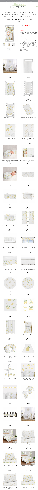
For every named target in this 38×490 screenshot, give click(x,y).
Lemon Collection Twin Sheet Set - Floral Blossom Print (10, 488)
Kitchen (21, 16)
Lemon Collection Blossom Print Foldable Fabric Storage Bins (28, 182)
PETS (16, 16)
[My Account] (35, 6)
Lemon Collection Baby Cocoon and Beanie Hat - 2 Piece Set (10, 161)
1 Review (19, 21)
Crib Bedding (15, 12)
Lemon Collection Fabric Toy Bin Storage (10, 225)
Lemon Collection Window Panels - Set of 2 (28, 225)
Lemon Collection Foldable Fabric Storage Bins (10, 204)
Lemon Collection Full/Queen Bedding (10, 443)
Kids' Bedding (31, 12)
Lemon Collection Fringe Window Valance (10, 247)
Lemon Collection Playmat (28, 291)
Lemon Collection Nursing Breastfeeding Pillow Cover (10, 357)
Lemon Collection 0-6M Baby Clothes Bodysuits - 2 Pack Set (28, 401)
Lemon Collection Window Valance (28, 247)
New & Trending (7, 12)
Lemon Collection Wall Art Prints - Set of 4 (28, 312)
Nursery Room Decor (6, 14)
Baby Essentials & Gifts (25, 14)
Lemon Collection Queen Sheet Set (10, 465)
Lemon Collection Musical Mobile (10, 378)
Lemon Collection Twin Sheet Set (28, 487)
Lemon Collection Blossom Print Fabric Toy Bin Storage (28, 204)
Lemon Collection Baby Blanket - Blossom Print (28, 139)
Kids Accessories (15, 14)
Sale (33, 16)
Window (11, 16)
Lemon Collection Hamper (28, 334)
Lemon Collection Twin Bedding (28, 465)
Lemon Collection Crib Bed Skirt (10, 269)
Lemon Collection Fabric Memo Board (10, 312)
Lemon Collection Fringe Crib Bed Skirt (28, 269)
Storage (5, 16)
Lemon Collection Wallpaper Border (10, 400)
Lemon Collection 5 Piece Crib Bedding (28, 421)
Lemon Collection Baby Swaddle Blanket (10, 182)
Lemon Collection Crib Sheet (10, 95)
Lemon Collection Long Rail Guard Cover (10, 421)
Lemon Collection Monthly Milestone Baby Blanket (28, 161)
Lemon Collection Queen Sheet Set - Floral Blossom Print (28, 444)
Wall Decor (34, 14)
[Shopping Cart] (37, 6)
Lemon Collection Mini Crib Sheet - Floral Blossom (28, 96)
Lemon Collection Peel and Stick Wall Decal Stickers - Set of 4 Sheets (28, 379)
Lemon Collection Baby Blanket (10, 138)
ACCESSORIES (27, 16)
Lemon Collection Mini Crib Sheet (10, 117)
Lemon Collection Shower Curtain (10, 334)
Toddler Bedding (23, 12)
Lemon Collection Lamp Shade (28, 356)
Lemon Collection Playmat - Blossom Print (10, 291)
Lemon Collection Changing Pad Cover (28, 117)
